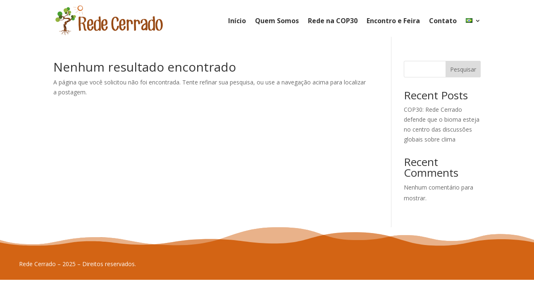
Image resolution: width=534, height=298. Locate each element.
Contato (443, 20)
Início (237, 20)
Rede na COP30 (333, 20)
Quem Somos (277, 20)
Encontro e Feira (393, 20)
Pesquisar (463, 69)
